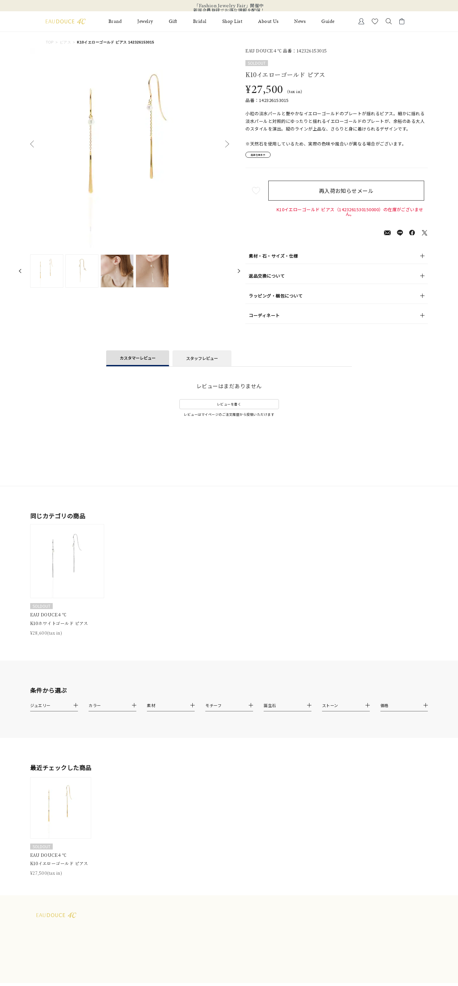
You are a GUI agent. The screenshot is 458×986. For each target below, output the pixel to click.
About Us (268, 21)
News (300, 21)
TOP (50, 42)
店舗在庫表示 (264, 156)
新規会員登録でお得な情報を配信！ (229, 10)
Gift (173, 21)
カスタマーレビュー (138, 360)
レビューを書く (229, 406)
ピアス (65, 42)
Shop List (232, 21)
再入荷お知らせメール (350, 193)
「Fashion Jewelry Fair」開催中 (229, 5)
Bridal (200, 21)
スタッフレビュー (202, 361)
